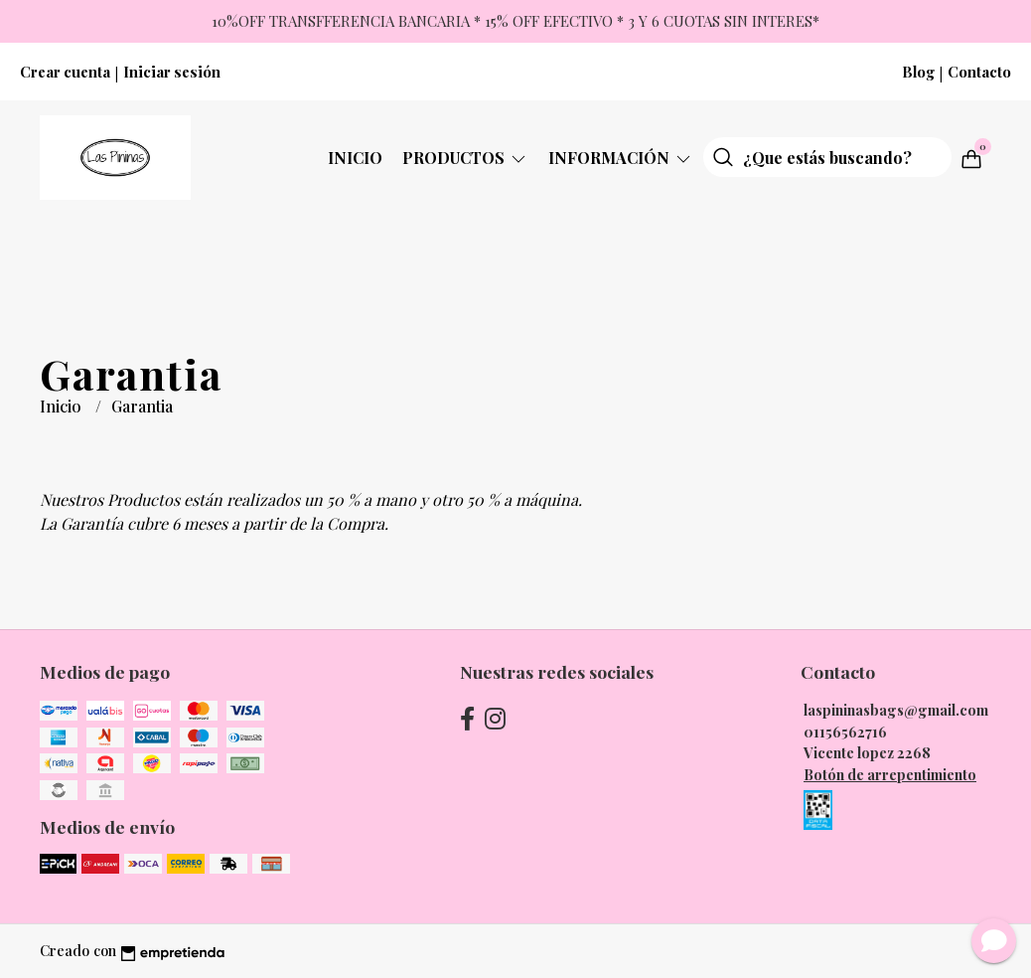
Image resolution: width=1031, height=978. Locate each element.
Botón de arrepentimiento (890, 774)
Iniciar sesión (172, 72)
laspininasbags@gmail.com (896, 710)
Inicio (355, 157)
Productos (465, 157)
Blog (918, 72)
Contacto (979, 72)
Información (620, 157)
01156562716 (845, 731)
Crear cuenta (65, 72)
